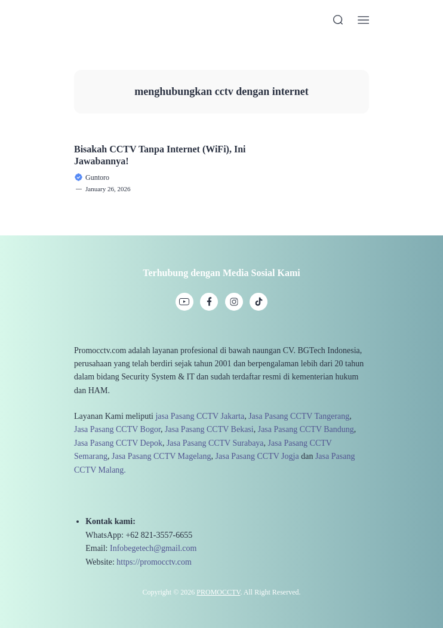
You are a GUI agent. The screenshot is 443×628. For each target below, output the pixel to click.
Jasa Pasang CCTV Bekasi (209, 429)
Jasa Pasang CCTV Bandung (306, 429)
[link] (184, 302)
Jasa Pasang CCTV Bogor (117, 429)
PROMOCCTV (218, 592)
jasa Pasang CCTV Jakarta (199, 416)
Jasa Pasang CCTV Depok (118, 443)
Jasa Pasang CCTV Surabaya (215, 443)
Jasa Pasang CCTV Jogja (257, 456)
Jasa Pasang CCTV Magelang (161, 456)
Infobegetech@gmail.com (153, 548)
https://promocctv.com (153, 561)
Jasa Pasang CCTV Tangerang (298, 416)
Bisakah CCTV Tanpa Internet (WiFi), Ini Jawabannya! (159, 155)
